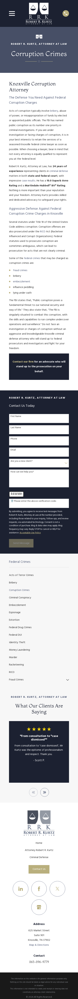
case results (28, 181)
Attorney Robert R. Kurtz (39, 850)
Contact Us (39, 869)
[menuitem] (39, 575)
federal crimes (32, 258)
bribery (54, 111)
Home (39, 843)
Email (13, 450)
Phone (14, 439)
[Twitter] (57, 889)
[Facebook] (39, 889)
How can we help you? (22, 472)
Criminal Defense (39, 857)
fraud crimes (20, 270)
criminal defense (58, 171)
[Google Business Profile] (39, 907)
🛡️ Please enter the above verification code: (33, 501)
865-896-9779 (39, 962)
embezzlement (21, 281)
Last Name (16, 427)
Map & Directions (39, 945)
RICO (42, 231)
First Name (16, 416)
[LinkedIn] (20, 889)
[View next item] (44, 792)
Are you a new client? (22, 461)
